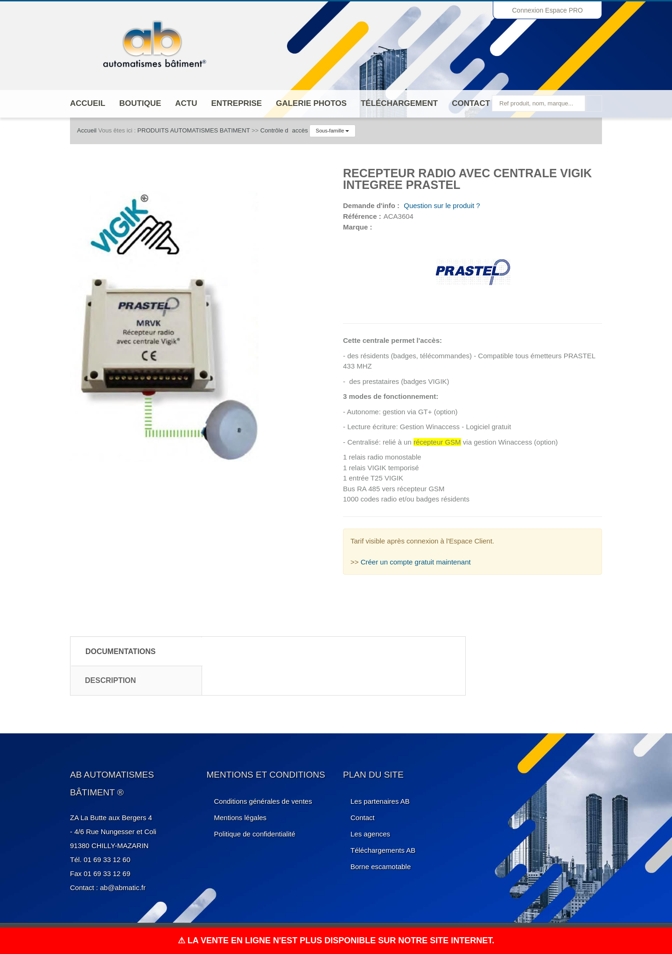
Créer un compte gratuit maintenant (416, 562)
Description (110, 680)
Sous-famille (333, 130)
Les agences (370, 834)
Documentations (120, 651)
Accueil (87, 103)
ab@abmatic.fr (123, 887)
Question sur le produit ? (441, 205)
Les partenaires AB (380, 801)
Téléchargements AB (382, 850)
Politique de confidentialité (254, 834)
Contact (471, 103)
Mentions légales (240, 818)
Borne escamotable (380, 866)
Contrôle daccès (284, 130)
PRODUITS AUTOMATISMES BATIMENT (193, 130)
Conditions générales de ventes (263, 801)
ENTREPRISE (236, 103)
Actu (186, 103)
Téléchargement (399, 103)
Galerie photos (311, 103)
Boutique (140, 103)
